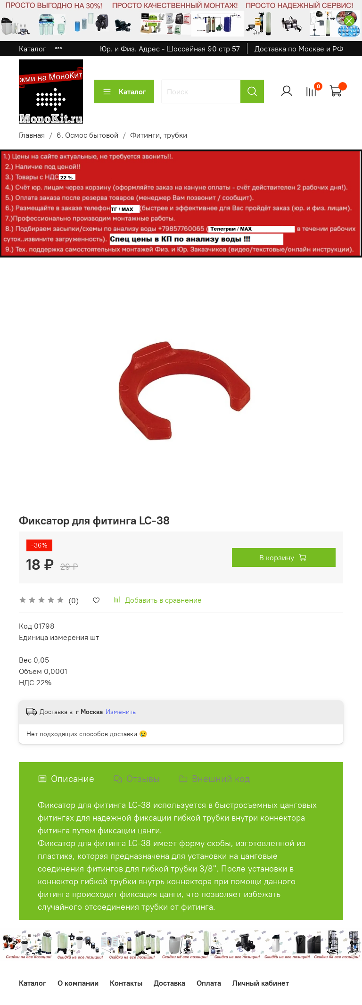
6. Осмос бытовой (87, 135)
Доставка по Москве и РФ (299, 48)
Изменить (121, 711)
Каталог (32, 48)
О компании (78, 983)
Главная (32, 135)
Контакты (126, 983)
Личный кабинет (260, 983)
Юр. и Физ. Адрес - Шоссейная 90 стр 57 (170, 48)
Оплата (209, 983)
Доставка (169, 983)
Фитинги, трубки (158, 135)
